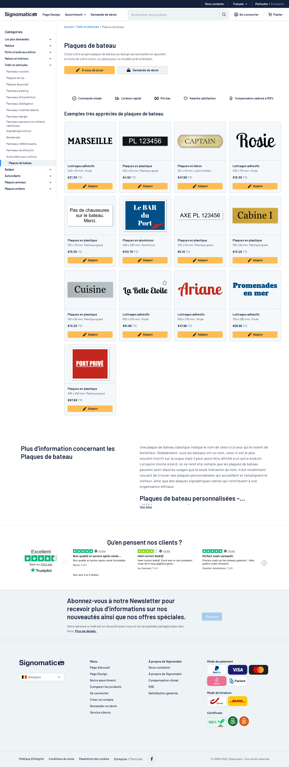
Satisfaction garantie (163, 693)
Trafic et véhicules (87, 27)
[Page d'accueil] (50, 663)
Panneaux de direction (20, 150)
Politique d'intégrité (31, 759)
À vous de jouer (89, 70)
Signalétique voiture (18, 131)
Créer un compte (102, 699)
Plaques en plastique (137, 166)
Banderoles (13, 137)
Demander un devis (103, 706)
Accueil (68, 27)
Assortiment (76, 14)
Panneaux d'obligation (19, 103)
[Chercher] (171, 14)
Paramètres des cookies (94, 759)
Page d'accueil (100, 667)
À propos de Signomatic (165, 674)
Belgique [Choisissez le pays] (31, 677)
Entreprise (277, 4)
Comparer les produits (105, 686)
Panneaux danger (16, 116)
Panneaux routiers (17, 71)
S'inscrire (212, 616)
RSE (151, 686)
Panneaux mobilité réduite (22, 110)
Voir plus (146, 507)
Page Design (51, 14)
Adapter (90, 186)
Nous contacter (159, 667)
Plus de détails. (86, 631)
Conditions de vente (61, 759)
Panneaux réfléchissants (21, 143)
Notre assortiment (103, 680)
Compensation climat (163, 680)
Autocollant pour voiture (21, 156)
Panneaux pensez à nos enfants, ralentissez (26, 123)
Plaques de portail (17, 84)
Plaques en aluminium (138, 240)
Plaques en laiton (190, 166)
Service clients (100, 712)
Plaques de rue (15, 78)
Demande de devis (104, 14)
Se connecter (99, 693)
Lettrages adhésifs (81, 166)
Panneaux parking (17, 90)
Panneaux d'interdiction (21, 97)
